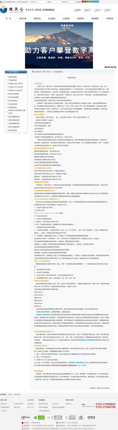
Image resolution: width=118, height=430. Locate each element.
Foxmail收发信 (13, 100)
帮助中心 (87, 10)
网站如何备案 (12, 77)
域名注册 (22, 18)
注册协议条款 (5, 407)
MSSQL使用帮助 (13, 94)
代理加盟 (109, 18)
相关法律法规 (12, 130)
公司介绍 (55, 404)
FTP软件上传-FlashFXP (15, 87)
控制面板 (78, 10)
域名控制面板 (43, 407)
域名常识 (4, 404)
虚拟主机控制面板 (58, 407)
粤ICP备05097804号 (89, 425)
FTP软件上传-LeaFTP (15, 90)
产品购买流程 (12, 80)
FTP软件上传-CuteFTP (15, 83)
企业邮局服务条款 (14, 123)
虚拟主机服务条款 (14, 120)
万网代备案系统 (44, 411)
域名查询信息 (43, 404)
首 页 (8, 18)
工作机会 (4, 411)
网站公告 (17, 407)
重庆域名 (17, 394)
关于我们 (107, 10)
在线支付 (31, 404)
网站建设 (95, 18)
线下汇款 (31, 407)
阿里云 (10, 394)
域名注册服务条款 (14, 116)
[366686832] (35, 423)
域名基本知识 (12, 107)
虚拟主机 (37, 18)
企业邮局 (51, 18)
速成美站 (80, 18)
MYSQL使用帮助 (13, 97)
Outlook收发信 (12, 104)
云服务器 (66, 18)
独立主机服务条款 (14, 127)
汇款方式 (97, 10)
